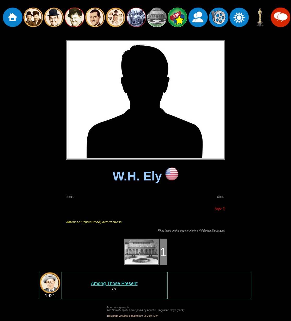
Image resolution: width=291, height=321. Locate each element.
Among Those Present (114, 283)
